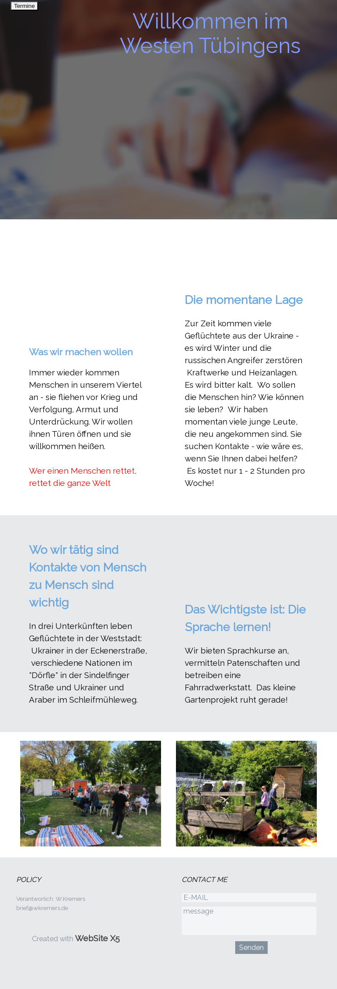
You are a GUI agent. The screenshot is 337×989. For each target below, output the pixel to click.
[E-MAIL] (249, 897)
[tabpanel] (90, 417)
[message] (249, 921)
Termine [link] (24, 6)
